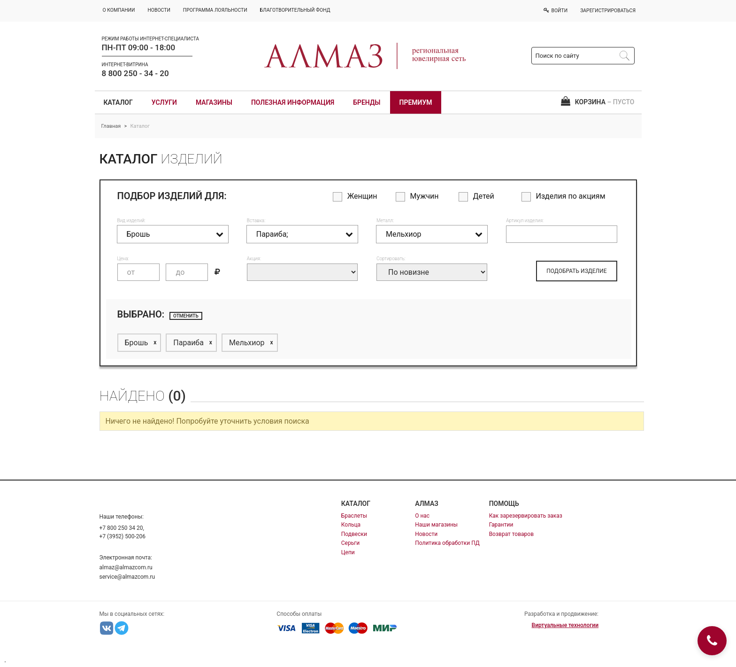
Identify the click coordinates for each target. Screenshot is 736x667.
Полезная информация (292, 102)
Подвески (354, 534)
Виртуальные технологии (565, 625)
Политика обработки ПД (447, 543)
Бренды (366, 102)
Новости (426, 534)
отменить (186, 315)
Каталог (118, 102)
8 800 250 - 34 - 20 (135, 73)
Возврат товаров (511, 534)
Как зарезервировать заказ (525, 515)
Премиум (415, 102)
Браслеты (354, 515)
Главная (111, 126)
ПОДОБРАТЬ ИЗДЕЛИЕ (576, 271)
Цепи (348, 552)
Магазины (214, 102)
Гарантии (501, 524)
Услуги (164, 102)
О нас (422, 515)
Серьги (350, 543)
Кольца (350, 524)
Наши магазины (436, 524)
